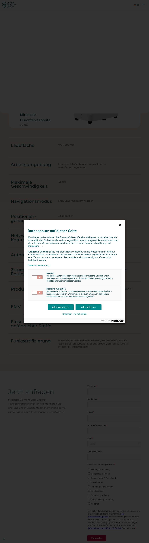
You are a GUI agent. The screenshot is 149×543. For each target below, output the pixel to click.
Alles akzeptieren (60, 307)
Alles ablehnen (88, 307)
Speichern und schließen (74, 314)
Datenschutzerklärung (38, 265)
